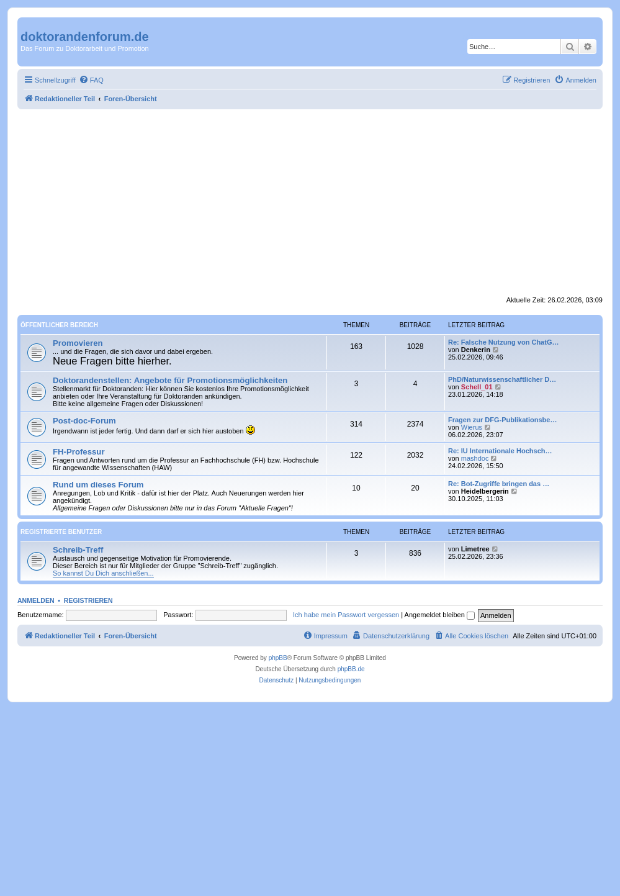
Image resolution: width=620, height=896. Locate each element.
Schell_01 (477, 387)
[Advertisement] (310, 202)
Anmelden (36, 600)
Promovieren (78, 343)
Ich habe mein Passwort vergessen (346, 614)
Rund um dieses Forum (98, 484)
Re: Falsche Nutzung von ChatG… (503, 342)
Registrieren (88, 600)
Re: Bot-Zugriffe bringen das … (498, 483)
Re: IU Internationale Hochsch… (500, 451)
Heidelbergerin (485, 491)
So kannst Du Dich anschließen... (103, 573)
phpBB (278, 657)
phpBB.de (351, 669)
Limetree (475, 549)
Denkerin (475, 349)
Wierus (471, 427)
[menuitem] (91, 80)
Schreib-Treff (78, 549)
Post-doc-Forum (84, 420)
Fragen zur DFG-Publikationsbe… (502, 419)
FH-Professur (79, 451)
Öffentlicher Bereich (59, 325)
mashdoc (475, 458)
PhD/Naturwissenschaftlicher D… (502, 379)
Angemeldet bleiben (440, 614)
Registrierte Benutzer (61, 531)
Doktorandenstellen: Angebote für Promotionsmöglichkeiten (170, 380)
